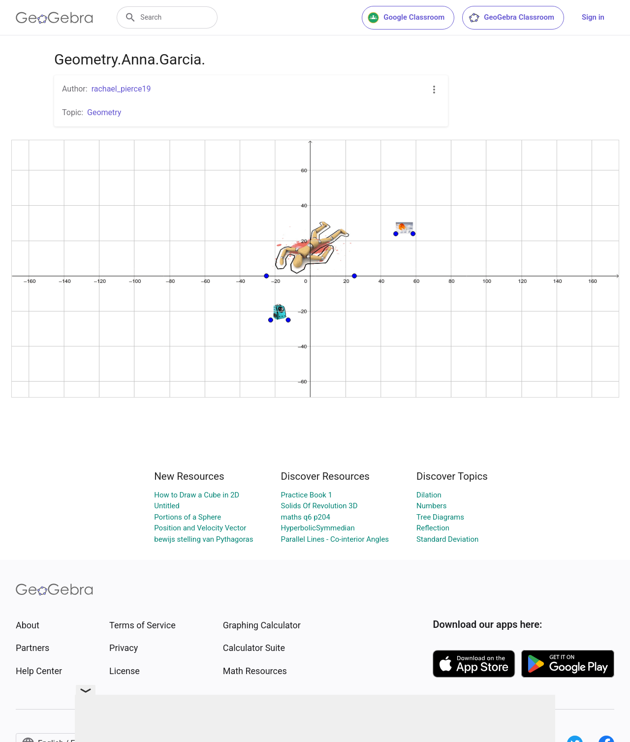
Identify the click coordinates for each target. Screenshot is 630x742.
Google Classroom (406, 18)
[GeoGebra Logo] (54, 18)
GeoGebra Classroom (511, 18)
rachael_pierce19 (121, 88)
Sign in (593, 17)
